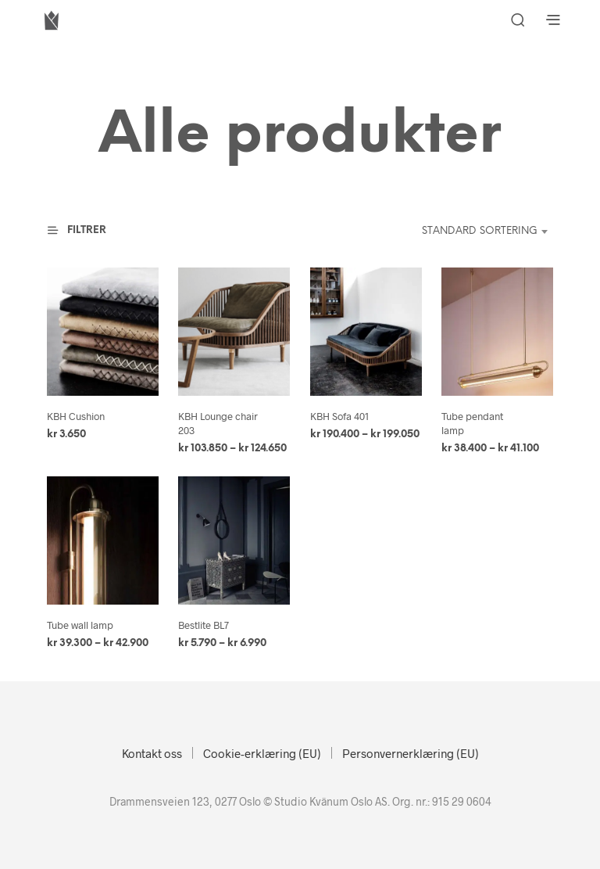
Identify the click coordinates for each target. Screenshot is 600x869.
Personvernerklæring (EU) (410, 753)
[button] (86, 231)
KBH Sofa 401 (339, 416)
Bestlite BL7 (203, 625)
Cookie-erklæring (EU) (262, 753)
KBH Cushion (76, 416)
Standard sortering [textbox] (480, 231)
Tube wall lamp (80, 625)
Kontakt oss (152, 753)
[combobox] (470, 231)
